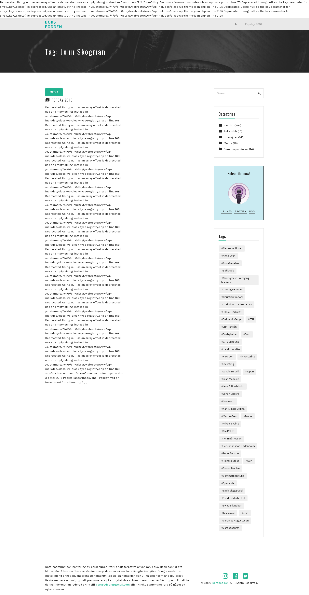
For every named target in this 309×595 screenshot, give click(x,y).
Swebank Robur (232, 505)
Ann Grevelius (231, 263)
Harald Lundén (231, 349)
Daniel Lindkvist (232, 312)
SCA (249, 460)
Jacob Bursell (231, 371)
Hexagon (228, 356)
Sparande (228, 483)
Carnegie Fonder (233, 289)
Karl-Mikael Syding (234, 408)
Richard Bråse (231, 460)
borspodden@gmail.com (113, 584)
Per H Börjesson (232, 438)
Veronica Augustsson (236, 520)
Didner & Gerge (232, 319)
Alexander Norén (232, 248)
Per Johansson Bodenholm (239, 446)
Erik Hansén (230, 326)
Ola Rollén (229, 431)
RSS (252, 211)
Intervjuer (230, 137)
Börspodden (220, 583)
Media (54, 92)
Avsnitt (229, 125)
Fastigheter (230, 334)
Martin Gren (230, 416)
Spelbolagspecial (233, 490)
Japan (250, 371)
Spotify (241, 211)
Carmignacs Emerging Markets (235, 280)
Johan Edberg (231, 393)
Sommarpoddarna (236, 149)
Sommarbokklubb (233, 475)
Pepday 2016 (253, 24)
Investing (228, 364)
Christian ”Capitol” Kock (237, 304)
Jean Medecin (231, 379)
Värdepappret (231, 527)
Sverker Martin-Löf (234, 498)
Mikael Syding (231, 423)
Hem (237, 24)
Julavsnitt (229, 401)
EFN (251, 319)
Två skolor (229, 513)
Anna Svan (229, 255)
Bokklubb (230, 131)
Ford (247, 334)
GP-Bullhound (231, 341)
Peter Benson (231, 453)
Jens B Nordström (233, 386)
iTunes (227, 211)
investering (248, 356)
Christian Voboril (233, 297)
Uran (246, 513)
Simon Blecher (231, 468)
